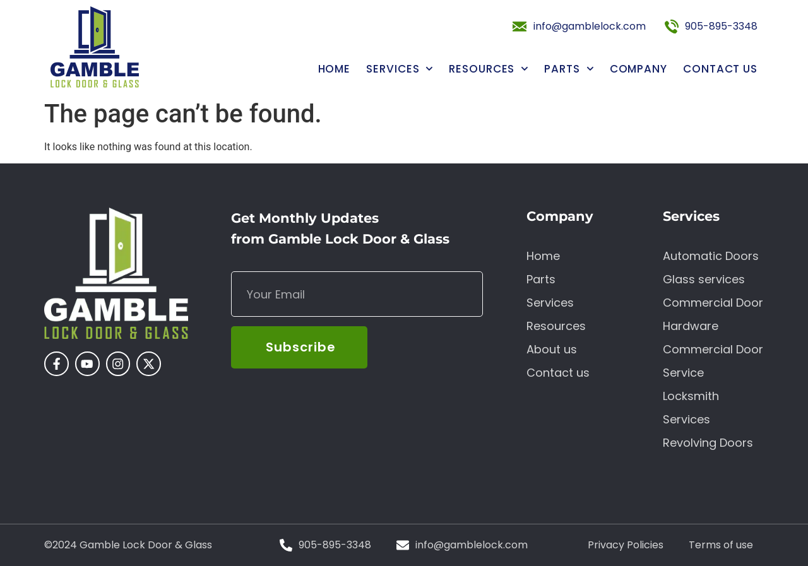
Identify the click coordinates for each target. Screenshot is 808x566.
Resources (488, 69)
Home (334, 69)
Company (638, 69)
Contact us (720, 69)
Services (399, 69)
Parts (568, 69)
